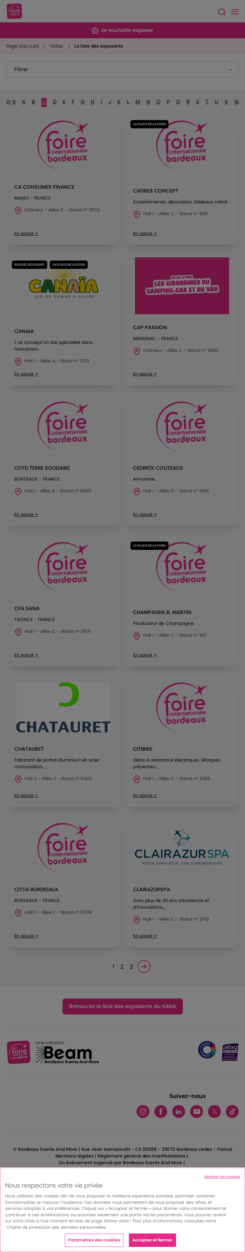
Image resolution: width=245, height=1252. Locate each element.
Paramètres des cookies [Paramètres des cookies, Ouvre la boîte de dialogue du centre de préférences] (94, 1240)
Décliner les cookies (222, 1176)
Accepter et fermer (152, 1240)
